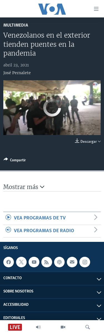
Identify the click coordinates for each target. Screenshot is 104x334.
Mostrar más (23, 186)
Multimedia (15, 25)
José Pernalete (17, 72)
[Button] (15, 161)
